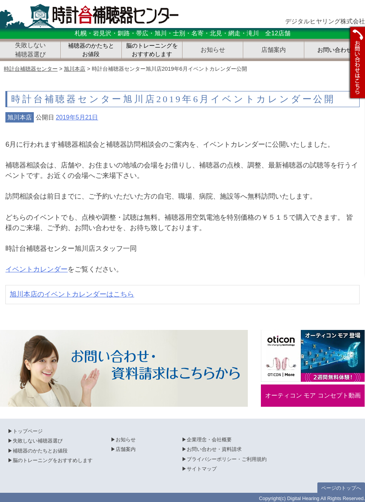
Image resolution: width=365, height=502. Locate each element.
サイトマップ (202, 469)
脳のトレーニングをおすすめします (152, 50)
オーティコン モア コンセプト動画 (313, 395)
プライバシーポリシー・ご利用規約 (227, 459)
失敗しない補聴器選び (38, 441)
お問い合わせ (334, 50)
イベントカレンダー (36, 269)
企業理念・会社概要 (209, 439)
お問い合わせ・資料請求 (214, 449)
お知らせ (126, 439)
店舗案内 (126, 449)
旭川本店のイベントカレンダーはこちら (72, 294)
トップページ (28, 431)
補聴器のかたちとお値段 (91, 50)
